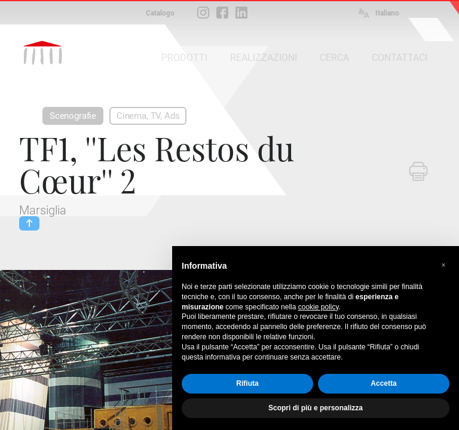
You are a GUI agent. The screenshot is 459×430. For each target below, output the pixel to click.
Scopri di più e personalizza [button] (315, 408)
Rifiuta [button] (247, 383)
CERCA (334, 57)
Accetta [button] (383, 383)
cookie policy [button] (318, 307)
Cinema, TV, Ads (148, 115)
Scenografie (73, 115)
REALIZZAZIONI (263, 57)
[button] (443, 265)
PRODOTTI (184, 57)
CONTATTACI (399, 57)
